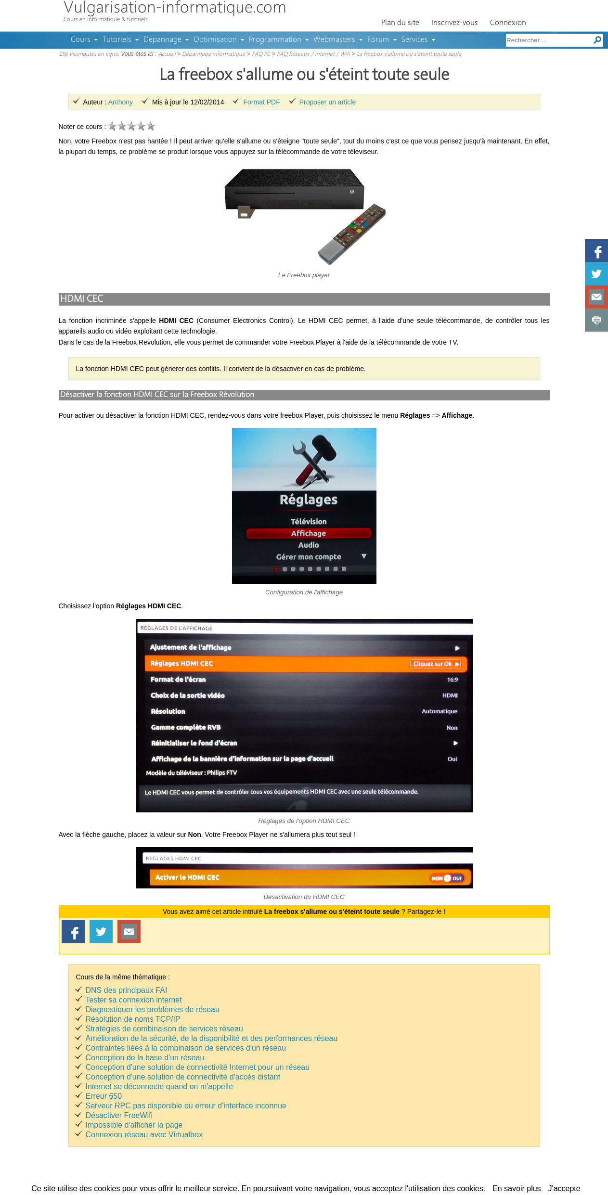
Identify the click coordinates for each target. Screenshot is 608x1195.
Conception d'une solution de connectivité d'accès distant (183, 1077)
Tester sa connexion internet (134, 1000)
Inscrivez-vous (454, 23)
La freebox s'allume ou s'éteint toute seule (409, 54)
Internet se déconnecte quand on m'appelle (159, 1086)
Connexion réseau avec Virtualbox (144, 1135)
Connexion (508, 23)
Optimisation (215, 40)
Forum (378, 40)
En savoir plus (516, 1188)
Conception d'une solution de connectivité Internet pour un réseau (198, 1067)
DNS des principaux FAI (127, 990)
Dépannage (162, 40)
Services (414, 40)
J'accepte (564, 1188)
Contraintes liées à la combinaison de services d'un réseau (186, 1048)
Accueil (167, 54)
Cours (81, 40)
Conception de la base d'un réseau (145, 1058)
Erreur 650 (104, 1096)
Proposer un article (327, 102)
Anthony (120, 102)
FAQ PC (261, 54)
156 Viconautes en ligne (88, 54)
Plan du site (400, 23)
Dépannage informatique (213, 54)
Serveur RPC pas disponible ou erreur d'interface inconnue (186, 1106)
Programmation (275, 40)
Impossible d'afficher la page (134, 1125)
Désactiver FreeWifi (119, 1115)
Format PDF (261, 102)
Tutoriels (117, 40)
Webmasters (334, 40)
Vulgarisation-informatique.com (175, 8)
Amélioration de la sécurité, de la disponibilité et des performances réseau (212, 1038)
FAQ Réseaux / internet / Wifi (313, 54)
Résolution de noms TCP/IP (133, 1019)
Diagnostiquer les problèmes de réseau (153, 1009)
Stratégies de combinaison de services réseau (164, 1029)
